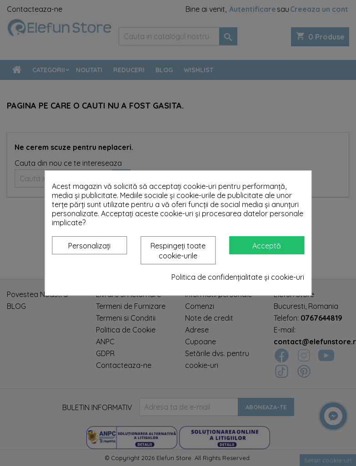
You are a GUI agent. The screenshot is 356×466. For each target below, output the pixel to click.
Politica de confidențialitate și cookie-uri (237, 277)
